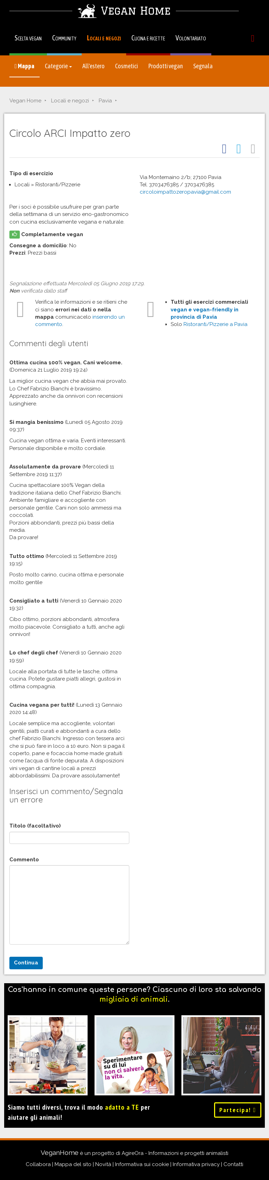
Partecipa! (237, 1110)
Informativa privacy (196, 1164)
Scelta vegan (28, 38)
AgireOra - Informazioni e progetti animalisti (175, 1153)
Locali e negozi (104, 38)
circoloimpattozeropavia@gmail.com (185, 192)
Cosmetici (126, 66)
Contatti (233, 1164)
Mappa (24, 66)
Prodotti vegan (165, 66)
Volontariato (191, 38)
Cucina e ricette (148, 38)
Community (64, 38)
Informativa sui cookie (142, 1164)
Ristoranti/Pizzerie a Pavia (215, 324)
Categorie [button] (58, 66)
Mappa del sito (73, 1164)
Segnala (203, 66)
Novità (103, 1164)
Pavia (105, 101)
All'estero (93, 66)
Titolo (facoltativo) (35, 826)
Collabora (38, 1164)
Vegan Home (25, 101)
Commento (24, 859)
